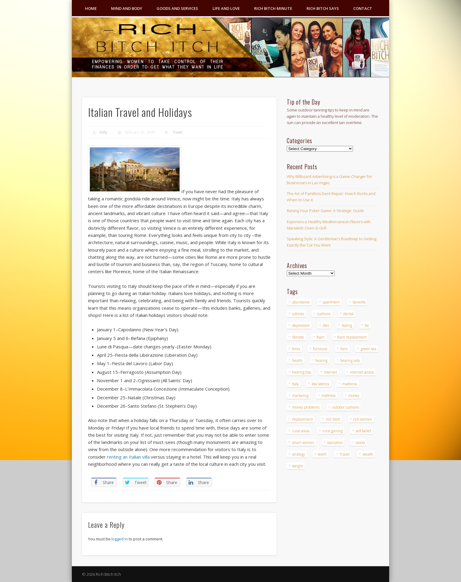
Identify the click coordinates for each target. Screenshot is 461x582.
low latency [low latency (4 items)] (320, 383)
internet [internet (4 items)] (330, 372)
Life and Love (226, 8)
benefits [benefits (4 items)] (359, 302)
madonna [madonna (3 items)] (349, 383)
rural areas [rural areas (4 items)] (301, 430)
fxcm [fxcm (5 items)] (344, 348)
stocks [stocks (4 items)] (360, 442)
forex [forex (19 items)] (296, 348)
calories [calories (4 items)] (298, 313)
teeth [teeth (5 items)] (322, 454)
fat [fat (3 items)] (367, 325)
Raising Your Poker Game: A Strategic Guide (325, 210)
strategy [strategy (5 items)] (298, 454)
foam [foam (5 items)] (320, 337)
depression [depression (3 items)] (301, 325)
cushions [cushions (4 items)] (323, 313)
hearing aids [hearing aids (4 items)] (350, 360)
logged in (119, 539)
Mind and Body (126, 8)
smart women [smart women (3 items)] (303, 442)
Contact (362, 8)
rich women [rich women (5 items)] (362, 419)
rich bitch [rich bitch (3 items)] (333, 419)
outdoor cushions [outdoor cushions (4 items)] (345, 407)
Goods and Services (177, 8)
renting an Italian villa (128, 457)
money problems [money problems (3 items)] (305, 407)
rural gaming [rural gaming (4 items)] (332, 430)
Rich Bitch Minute (273, 8)
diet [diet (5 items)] (326, 325)
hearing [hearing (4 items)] (321, 360)
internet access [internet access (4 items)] (362, 372)
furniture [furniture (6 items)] (320, 348)
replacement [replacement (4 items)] (302, 419)
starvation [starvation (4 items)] (335, 442)
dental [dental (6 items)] (348, 313)
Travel (177, 132)
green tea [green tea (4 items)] (368, 348)
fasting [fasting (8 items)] (347, 325)
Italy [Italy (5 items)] (295, 383)
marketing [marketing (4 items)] (300, 395)
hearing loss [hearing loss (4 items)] (301, 372)
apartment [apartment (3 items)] (331, 302)
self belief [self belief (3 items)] (363, 430)
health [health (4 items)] (297, 360)
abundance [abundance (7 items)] (301, 302)
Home (91, 8)
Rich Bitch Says (323, 8)
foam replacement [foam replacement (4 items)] (352, 337)
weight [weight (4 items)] (297, 465)
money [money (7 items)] (354, 395)
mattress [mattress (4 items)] (329, 395)
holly (103, 132)
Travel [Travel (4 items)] (344, 454)
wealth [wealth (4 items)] (368, 454)
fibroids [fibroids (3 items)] (298, 337)
